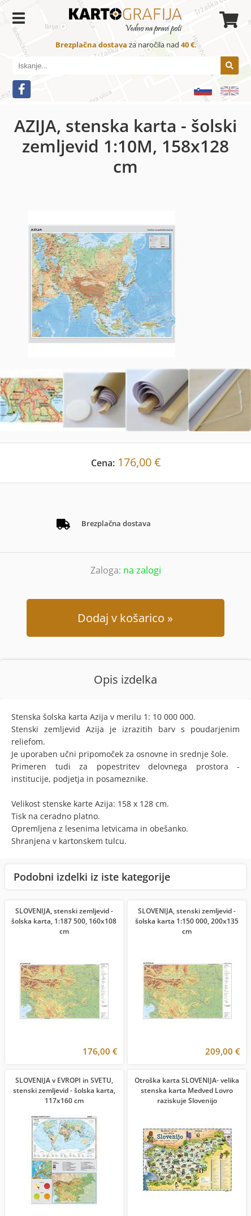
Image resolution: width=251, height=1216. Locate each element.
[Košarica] (227, 20)
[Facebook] (21, 89)
